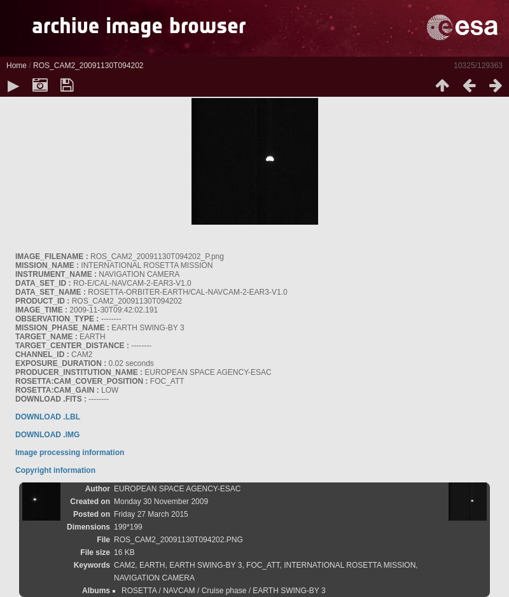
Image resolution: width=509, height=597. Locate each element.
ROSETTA (139, 590)
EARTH (152, 565)
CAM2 (124, 565)
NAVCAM (179, 590)
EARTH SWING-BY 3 (205, 565)
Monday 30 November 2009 (161, 501)
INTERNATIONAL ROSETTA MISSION (349, 565)
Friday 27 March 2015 (151, 514)
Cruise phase (224, 590)
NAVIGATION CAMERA (154, 577)
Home (16, 65)
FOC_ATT (262, 565)
